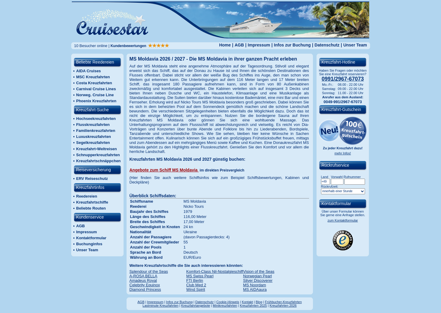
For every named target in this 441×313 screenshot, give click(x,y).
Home (225, 45)
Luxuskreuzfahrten (93, 136)
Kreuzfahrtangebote (195, 305)
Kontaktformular (91, 238)
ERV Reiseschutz (92, 178)
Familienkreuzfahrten (95, 130)
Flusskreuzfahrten (93, 124)
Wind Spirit (195, 289)
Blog (259, 302)
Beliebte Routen (91, 208)
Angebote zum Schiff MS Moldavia (164, 170)
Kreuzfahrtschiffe (92, 202)
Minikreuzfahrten (225, 305)
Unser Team (355, 45)
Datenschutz (326, 45)
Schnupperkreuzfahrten (98, 155)
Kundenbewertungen (139, 46)
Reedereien (86, 196)
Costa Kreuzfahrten (94, 83)
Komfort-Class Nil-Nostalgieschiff (214, 271)
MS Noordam (254, 285)
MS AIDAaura (255, 289)
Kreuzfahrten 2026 (283, 305)
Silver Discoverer (258, 280)
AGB (239, 45)
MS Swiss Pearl (200, 276)
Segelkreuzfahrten (93, 142)
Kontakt (247, 302)
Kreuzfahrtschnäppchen (98, 161)
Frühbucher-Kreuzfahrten (283, 302)
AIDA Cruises (88, 71)
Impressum (259, 45)
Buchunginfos (89, 244)
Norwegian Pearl (257, 276)
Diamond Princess (145, 289)
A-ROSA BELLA (143, 276)
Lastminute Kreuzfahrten (161, 305)
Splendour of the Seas (149, 271)
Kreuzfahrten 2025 (253, 305)
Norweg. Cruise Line (95, 95)
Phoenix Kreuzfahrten (96, 101)
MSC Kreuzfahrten (93, 77)
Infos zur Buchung (292, 45)
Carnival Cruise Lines (96, 89)
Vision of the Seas (259, 271)
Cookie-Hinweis (227, 302)
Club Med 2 (196, 285)
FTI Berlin (194, 280)
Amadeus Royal (143, 280)
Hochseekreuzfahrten (96, 118)
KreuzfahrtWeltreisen (96, 149)
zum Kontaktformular (343, 220)
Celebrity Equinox (145, 285)
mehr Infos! (342, 153)
